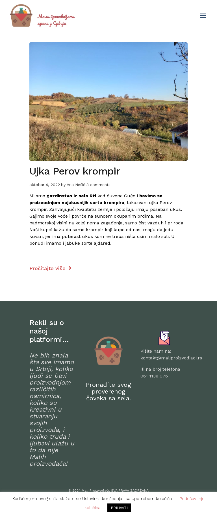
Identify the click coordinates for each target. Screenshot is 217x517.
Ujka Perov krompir (74, 171)
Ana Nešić (76, 184)
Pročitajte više (50, 268)
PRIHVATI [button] (119, 508)
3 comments (98, 184)
